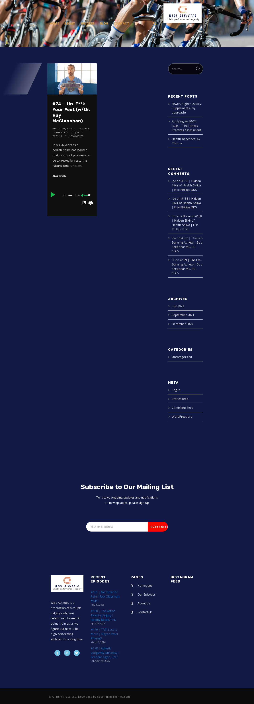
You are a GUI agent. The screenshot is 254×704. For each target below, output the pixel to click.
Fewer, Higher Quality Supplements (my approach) (186, 108)
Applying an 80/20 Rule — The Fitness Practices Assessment (186, 125)
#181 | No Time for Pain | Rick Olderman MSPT (105, 596)
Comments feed (182, 408)
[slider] (70, 195)
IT (173, 260)
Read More (59, 175)
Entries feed (180, 399)
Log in (176, 390)
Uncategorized (182, 357)
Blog (104, 23)
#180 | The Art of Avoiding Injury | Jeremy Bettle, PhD (103, 615)
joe (77, 132)
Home (54, 23)
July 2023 (178, 306)
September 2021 (183, 315)
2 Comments (75, 136)
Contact (121, 23)
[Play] (52, 194)
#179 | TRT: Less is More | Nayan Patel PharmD (104, 634)
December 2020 (182, 324)
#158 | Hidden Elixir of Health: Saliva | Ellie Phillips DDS (186, 185)
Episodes (88, 23)
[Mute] (83, 195)
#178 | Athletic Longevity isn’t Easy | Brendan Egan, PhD (105, 652)
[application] (71, 195)
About (69, 23)
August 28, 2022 (62, 128)
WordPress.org (182, 417)
